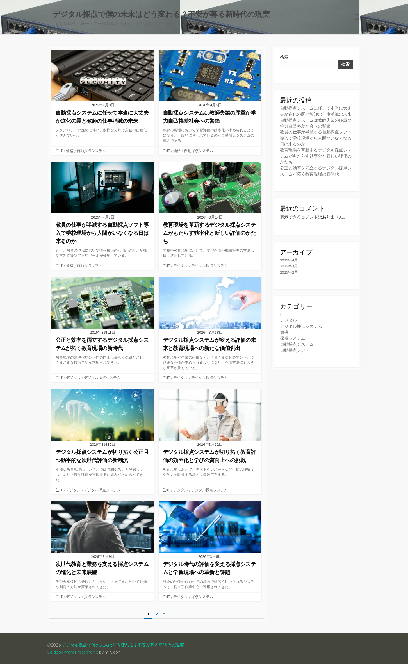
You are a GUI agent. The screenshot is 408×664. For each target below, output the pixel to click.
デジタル (181, 265)
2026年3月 (289, 266)
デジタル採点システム (210, 265)
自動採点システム (91, 151)
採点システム (95, 596)
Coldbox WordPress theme (73, 651)
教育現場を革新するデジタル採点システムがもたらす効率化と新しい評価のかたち (316, 156)
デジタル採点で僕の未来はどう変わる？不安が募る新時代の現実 (127, 644)
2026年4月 (289, 260)
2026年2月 (289, 271)
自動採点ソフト (90, 265)
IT (61, 151)
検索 (284, 57)
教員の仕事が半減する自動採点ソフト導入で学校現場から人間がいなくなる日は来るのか (316, 138)
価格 (70, 151)
